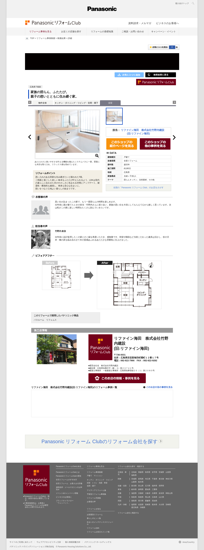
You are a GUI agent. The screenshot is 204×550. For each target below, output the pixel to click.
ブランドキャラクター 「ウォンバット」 (64, 502)
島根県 (140, 497)
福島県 (134, 475)
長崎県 (147, 504)
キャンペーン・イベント (163, 31)
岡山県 (147, 497)
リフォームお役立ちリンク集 (98, 532)
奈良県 (161, 493)
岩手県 (154, 472)
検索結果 (61, 38)
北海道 (134, 472)
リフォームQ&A (93, 528)
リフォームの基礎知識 (102, 31)
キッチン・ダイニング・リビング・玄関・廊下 (76, 103)
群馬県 (140, 479)
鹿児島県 (134, 507)
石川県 (147, 486)
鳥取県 (134, 497)
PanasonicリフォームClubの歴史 (68, 476)
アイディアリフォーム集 (96, 490)
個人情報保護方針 (72, 542)
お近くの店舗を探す (71, 31)
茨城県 (134, 479)
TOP (32, 38)
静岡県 (140, 489)
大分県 (161, 504)
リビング (109, 480)
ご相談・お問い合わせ (133, 31)
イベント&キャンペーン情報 (67, 493)
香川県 (140, 501)
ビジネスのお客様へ (167, 23)
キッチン (90, 480)
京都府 (140, 493)
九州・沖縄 (122, 504)
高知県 (154, 501)
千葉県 (154, 479)
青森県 (140, 472)
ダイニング (99, 480)
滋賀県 (134, 493)
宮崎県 (168, 504)
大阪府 (147, 493)
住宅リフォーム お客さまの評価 (69, 483)
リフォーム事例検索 (45, 38)
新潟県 (134, 486)
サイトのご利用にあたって (21, 542)
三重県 (154, 489)
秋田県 (147, 472)
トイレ (94, 483)
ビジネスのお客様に (64, 497)
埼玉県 (147, 479)
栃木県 (140, 482)
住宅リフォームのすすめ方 (66, 480)
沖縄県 (142, 507)
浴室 (88, 483)
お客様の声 (91, 502)
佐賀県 (140, 504)
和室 (105, 483)
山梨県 (134, 482)
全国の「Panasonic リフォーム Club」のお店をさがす (138, 187)
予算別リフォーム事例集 (96, 494)
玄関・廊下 (91, 486)
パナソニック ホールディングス (97, 542)
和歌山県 (169, 493)
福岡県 (134, 504)
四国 (119, 501)
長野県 (161, 486)
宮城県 (161, 472)
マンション (98, 476)
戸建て (89, 476)
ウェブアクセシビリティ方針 (48, 542)
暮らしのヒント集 (94, 518)
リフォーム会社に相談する (128, 513)
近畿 (119, 493)
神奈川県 (169, 479)
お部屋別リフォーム (95, 515)
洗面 (100, 483)
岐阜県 (134, 489)
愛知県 (147, 489)
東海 (119, 489)
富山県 (140, 486)
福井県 (154, 486)
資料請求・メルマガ (139, 23)
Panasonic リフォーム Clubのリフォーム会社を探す (99, 441)
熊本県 (154, 504)
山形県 (168, 472)
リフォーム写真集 (94, 498)
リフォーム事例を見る (40, 31)
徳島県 (134, 501)
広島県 (154, 497)
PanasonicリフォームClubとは (68, 472)
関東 (119, 479)
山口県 (161, 497)
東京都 (161, 479)
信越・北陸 (122, 486)
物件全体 (42, 103)
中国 (119, 497)
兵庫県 (154, 493)
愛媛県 (147, 501)
